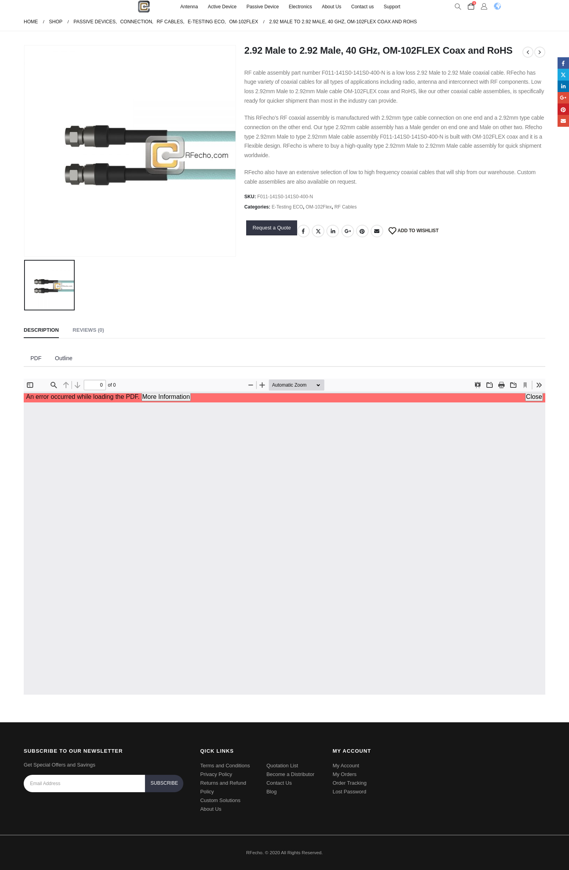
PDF (35, 358)
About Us (331, 6)
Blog (271, 792)
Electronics (300, 6)
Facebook (303, 231)
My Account (346, 766)
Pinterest (362, 231)
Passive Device (263, 6)
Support (392, 6)
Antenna (189, 6)
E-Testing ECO (287, 207)
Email (377, 231)
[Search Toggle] (458, 6)
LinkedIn (332, 231)
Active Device (222, 6)
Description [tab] (41, 330)
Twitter (318, 231)
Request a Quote (271, 228)
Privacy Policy (216, 774)
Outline (63, 358)
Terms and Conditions (225, 766)
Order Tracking (350, 783)
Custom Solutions (220, 800)
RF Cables (345, 207)
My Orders (345, 774)
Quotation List (282, 766)
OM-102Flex (319, 207)
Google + (347, 231)
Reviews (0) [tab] (88, 330)
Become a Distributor (290, 774)
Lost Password (349, 792)
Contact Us (279, 783)
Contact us (362, 6)
